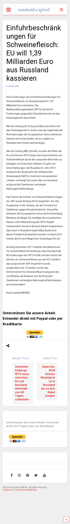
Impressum (8, 490)
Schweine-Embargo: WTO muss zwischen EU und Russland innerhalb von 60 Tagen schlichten (22, 383)
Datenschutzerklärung (26, 490)
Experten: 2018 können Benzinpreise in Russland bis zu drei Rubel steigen (48, 381)
